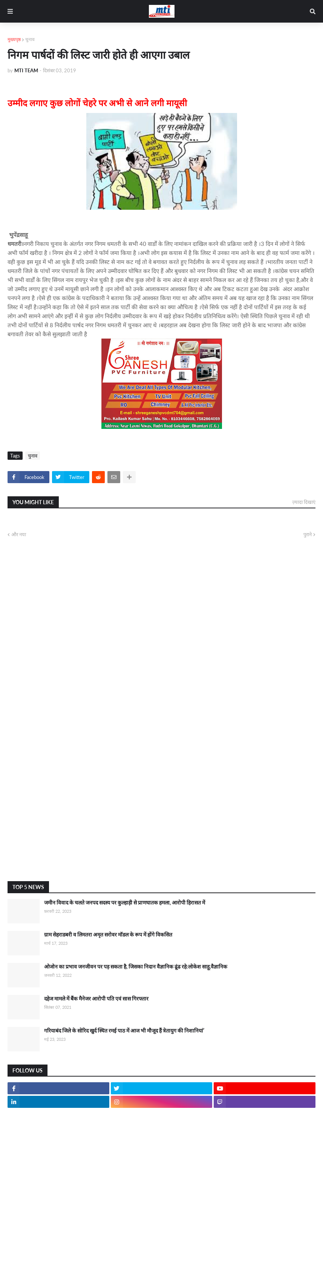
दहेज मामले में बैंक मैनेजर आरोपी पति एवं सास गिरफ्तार (96, 998)
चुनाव (30, 39)
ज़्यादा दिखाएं (303, 502)
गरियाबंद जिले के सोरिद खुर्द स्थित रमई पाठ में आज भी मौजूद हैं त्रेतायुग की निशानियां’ (124, 1030)
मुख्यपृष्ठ (14, 39)
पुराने (307, 534)
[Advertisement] (161, 815)
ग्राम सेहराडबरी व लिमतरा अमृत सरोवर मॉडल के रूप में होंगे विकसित (108, 934)
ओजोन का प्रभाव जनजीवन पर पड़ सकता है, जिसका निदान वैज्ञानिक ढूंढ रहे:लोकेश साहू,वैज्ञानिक (135, 966)
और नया (18, 534)
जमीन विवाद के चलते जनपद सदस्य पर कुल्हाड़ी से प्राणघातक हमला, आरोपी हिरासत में (124, 902)
